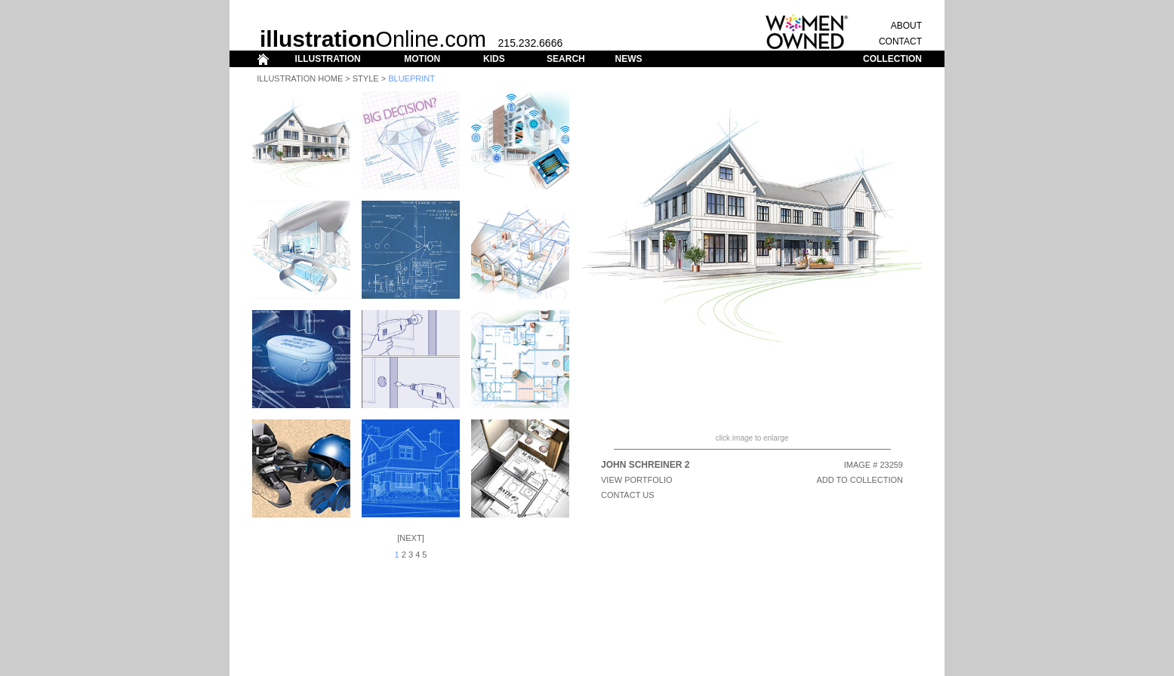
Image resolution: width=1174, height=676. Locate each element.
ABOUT (906, 25)
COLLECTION (892, 59)
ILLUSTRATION (328, 59)
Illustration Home (300, 78)
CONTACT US (628, 494)
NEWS (628, 59)
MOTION (422, 59)
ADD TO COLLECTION (859, 479)
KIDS (494, 59)
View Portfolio (637, 479)
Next (410, 537)
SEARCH (566, 59)
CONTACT (900, 41)
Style (366, 78)
